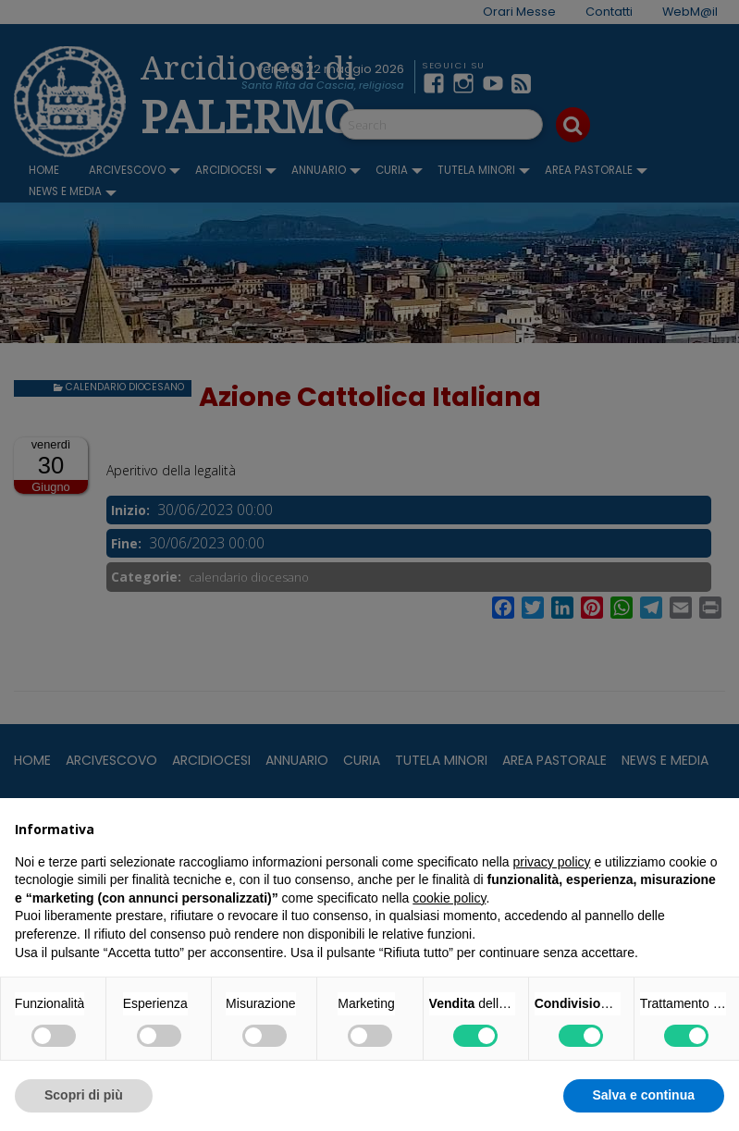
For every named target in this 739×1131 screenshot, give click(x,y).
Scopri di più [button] (83, 1095)
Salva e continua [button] (644, 1095)
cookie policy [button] (449, 898)
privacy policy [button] (552, 861)
